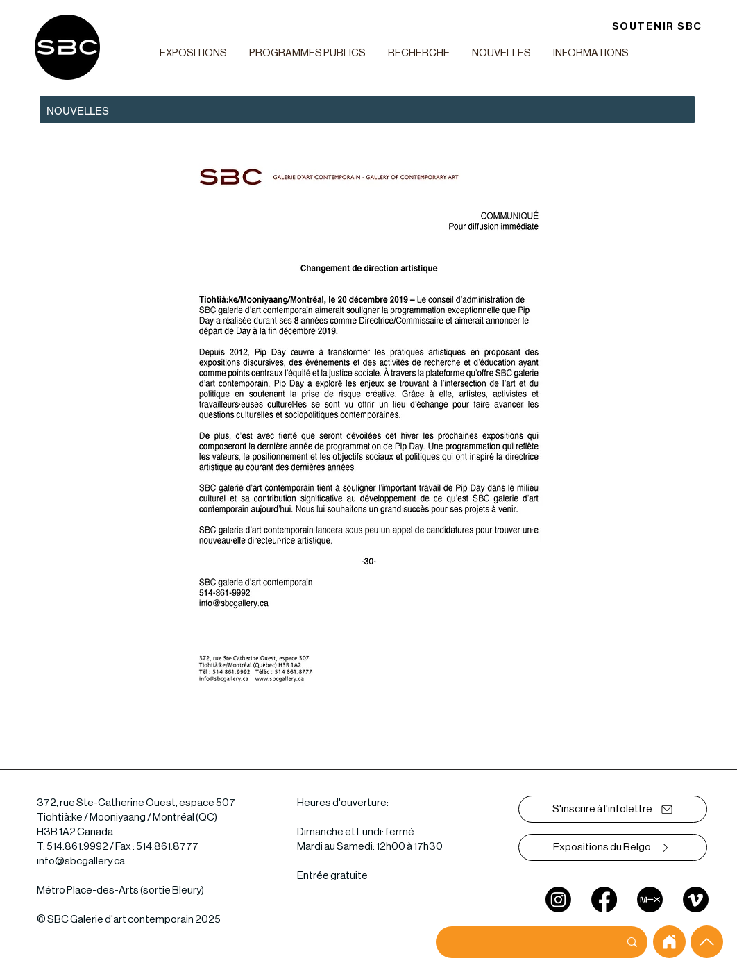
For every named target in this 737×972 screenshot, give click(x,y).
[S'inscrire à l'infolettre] (612, 809)
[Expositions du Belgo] (612, 847)
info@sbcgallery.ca (81, 861)
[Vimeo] (696, 899)
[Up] (707, 941)
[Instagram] (558, 899)
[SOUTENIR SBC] (657, 26)
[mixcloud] (650, 899)
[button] (193, 53)
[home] (669, 941)
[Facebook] (604, 899)
